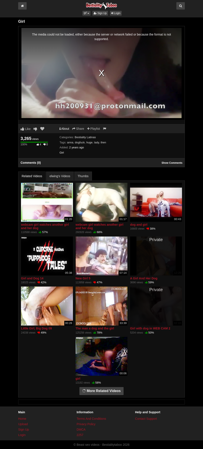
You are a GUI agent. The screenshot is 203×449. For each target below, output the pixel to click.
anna (70, 142)
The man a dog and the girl (95, 328)
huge (89, 142)
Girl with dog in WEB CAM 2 (150, 328)
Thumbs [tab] (83, 176)
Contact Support (146, 418)
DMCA (81, 429)
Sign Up (100, 13)
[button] (86, 13)
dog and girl (138, 224)
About (64, 128)
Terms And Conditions (91, 418)
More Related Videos (101, 391)
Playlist (93, 128)
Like (26, 129)
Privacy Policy (86, 424)
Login (116, 13)
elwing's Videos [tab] (60, 176)
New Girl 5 (83, 278)
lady (96, 142)
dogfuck (80, 142)
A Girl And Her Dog (144, 278)
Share (78, 128)
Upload (23, 424)
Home (22, 418)
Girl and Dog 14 (32, 278)
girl (78, 378)
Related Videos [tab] (32, 176)
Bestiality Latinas (85, 137)
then (103, 142)
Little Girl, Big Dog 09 (36, 328)
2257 (80, 435)
